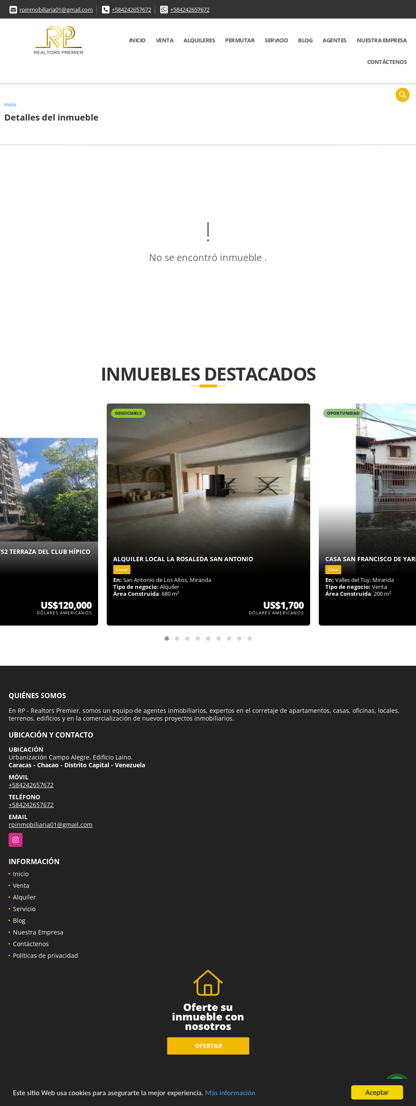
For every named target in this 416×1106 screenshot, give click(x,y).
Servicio (276, 40)
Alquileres (199, 40)
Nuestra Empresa (382, 40)
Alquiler (24, 897)
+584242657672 (131, 9)
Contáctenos (387, 62)
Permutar (239, 40)
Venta (165, 40)
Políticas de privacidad (45, 955)
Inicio (137, 40)
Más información (230, 1092)
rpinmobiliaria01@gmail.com (56, 9)
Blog (305, 40)
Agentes (334, 40)
